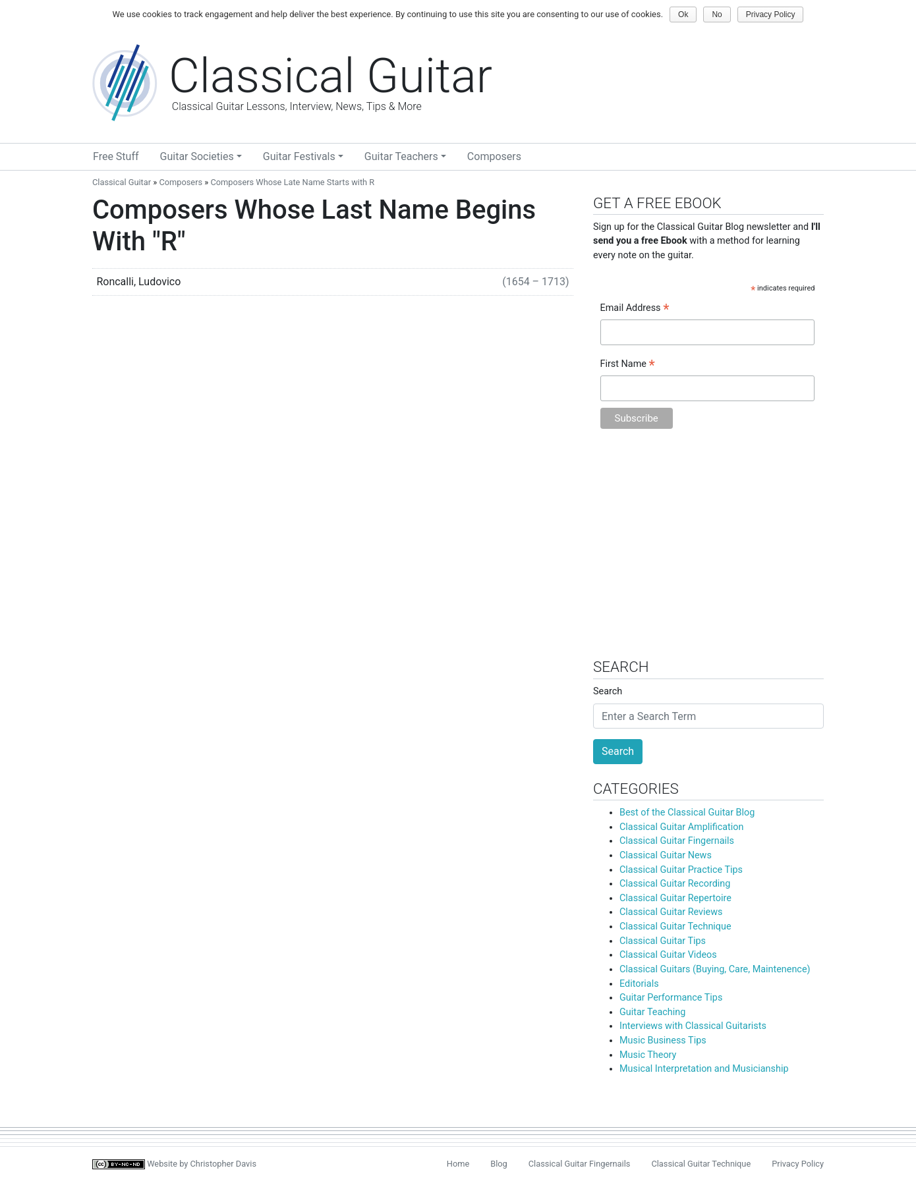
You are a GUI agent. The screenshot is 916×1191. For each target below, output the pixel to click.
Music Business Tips (662, 1040)
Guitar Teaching (652, 1012)
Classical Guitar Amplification (681, 827)
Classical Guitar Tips (662, 941)
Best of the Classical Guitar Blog (687, 812)
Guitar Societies (197, 156)
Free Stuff (116, 156)
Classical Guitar (121, 182)
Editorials (639, 983)
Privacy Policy (798, 1164)
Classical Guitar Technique (675, 926)
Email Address (635, 309)
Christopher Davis (223, 1164)
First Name (627, 365)
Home (458, 1164)
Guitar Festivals (299, 156)
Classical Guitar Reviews (670, 912)
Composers (494, 156)
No (717, 14)
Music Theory (647, 1055)
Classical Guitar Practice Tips (681, 869)
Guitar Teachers (401, 156)
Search (607, 691)
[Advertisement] (708, 550)
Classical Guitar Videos (668, 954)
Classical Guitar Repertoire (675, 898)
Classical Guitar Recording (674, 883)
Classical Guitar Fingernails (676, 840)
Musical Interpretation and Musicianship (703, 1068)
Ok (683, 14)
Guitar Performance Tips (670, 997)
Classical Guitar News (665, 855)
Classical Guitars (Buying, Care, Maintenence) (715, 969)
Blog (498, 1164)
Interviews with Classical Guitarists (692, 1026)
